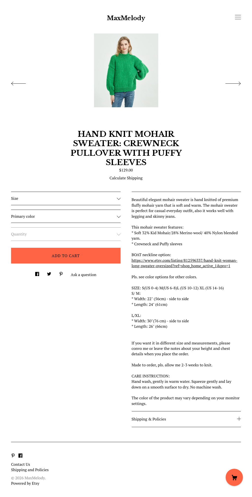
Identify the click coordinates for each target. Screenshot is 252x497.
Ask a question (83, 274)
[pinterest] (13, 456)
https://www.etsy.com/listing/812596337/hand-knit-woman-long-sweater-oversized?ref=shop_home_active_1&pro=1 (184, 263)
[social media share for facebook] (37, 272)
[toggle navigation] (238, 17)
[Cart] (234, 477)
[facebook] (20, 456)
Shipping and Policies (30, 469)
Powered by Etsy (25, 483)
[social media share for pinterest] (61, 272)
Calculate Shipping (126, 178)
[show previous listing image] (23, 82)
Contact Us (20, 464)
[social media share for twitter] (49, 272)
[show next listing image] (228, 82)
